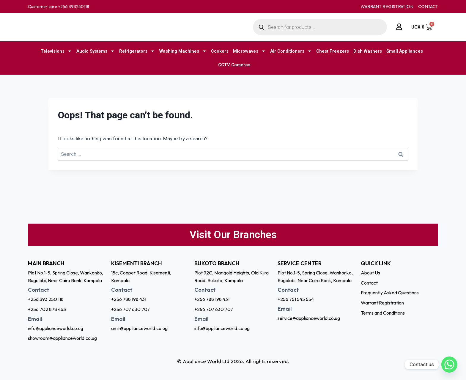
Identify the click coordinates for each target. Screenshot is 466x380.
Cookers (220, 51)
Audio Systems (95, 51)
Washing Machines (183, 51)
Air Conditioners (291, 51)
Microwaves (249, 51)
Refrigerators (137, 51)
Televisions (56, 51)
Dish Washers (367, 51)
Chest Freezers (332, 51)
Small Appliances (404, 51)
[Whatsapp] (449, 365)
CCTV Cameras (234, 64)
